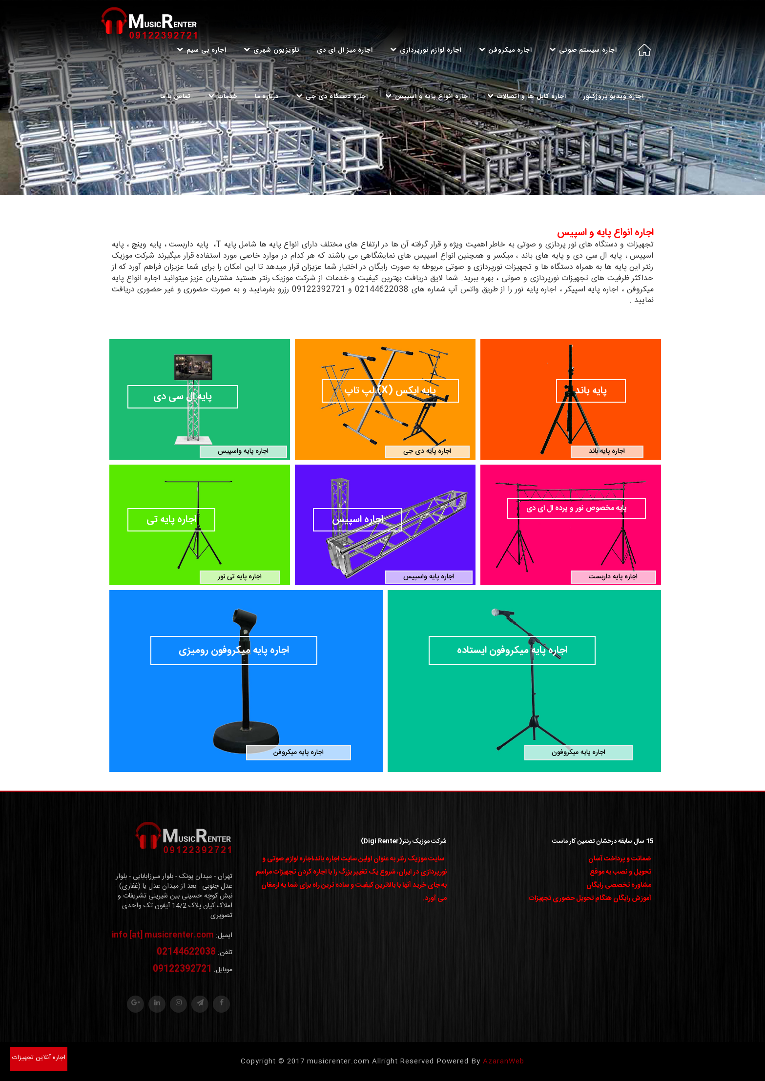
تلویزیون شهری (272, 50)
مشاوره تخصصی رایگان (618, 885)
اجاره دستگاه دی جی (332, 96)
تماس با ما (175, 96)
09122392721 (182, 969)
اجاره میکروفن (505, 50)
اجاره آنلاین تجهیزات (38, 1057)
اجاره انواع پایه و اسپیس (427, 96)
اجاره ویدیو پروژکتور (613, 96)
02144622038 (186, 952)
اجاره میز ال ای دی (345, 50)
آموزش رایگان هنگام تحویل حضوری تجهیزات (590, 898)
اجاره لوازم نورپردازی (426, 50)
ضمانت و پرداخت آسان (619, 859)
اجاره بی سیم (202, 50)
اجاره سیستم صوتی (583, 50)
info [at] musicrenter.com (163, 935)
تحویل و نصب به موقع (620, 872)
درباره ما (267, 96)
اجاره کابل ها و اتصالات (526, 96)
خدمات (223, 96)
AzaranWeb (503, 1061)
